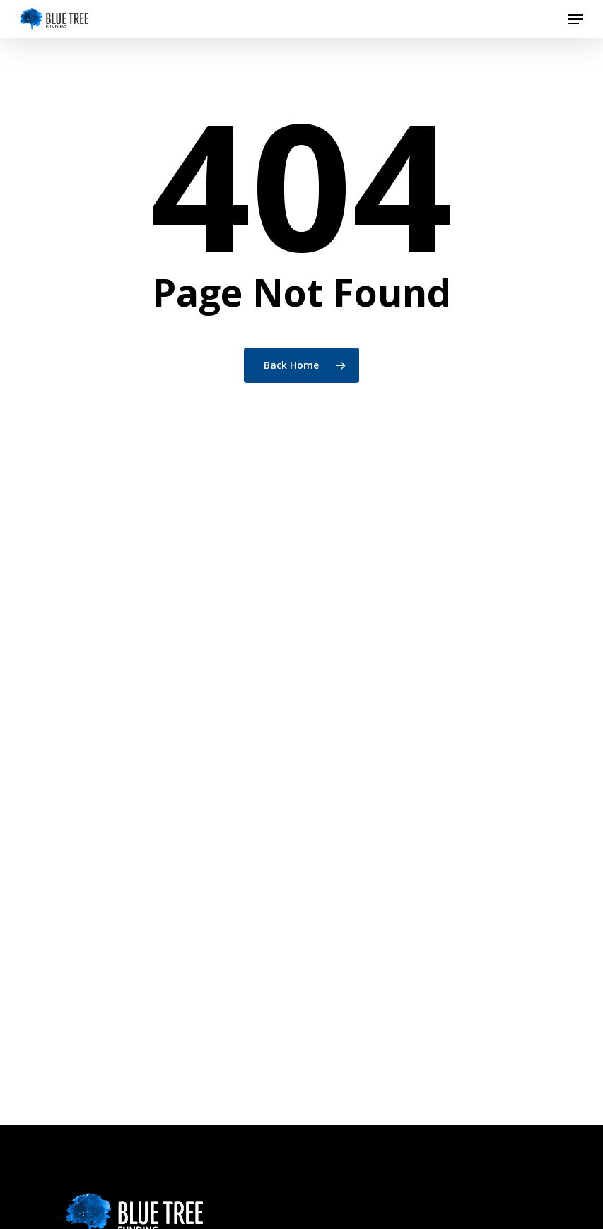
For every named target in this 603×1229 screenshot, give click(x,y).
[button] (575, 19)
